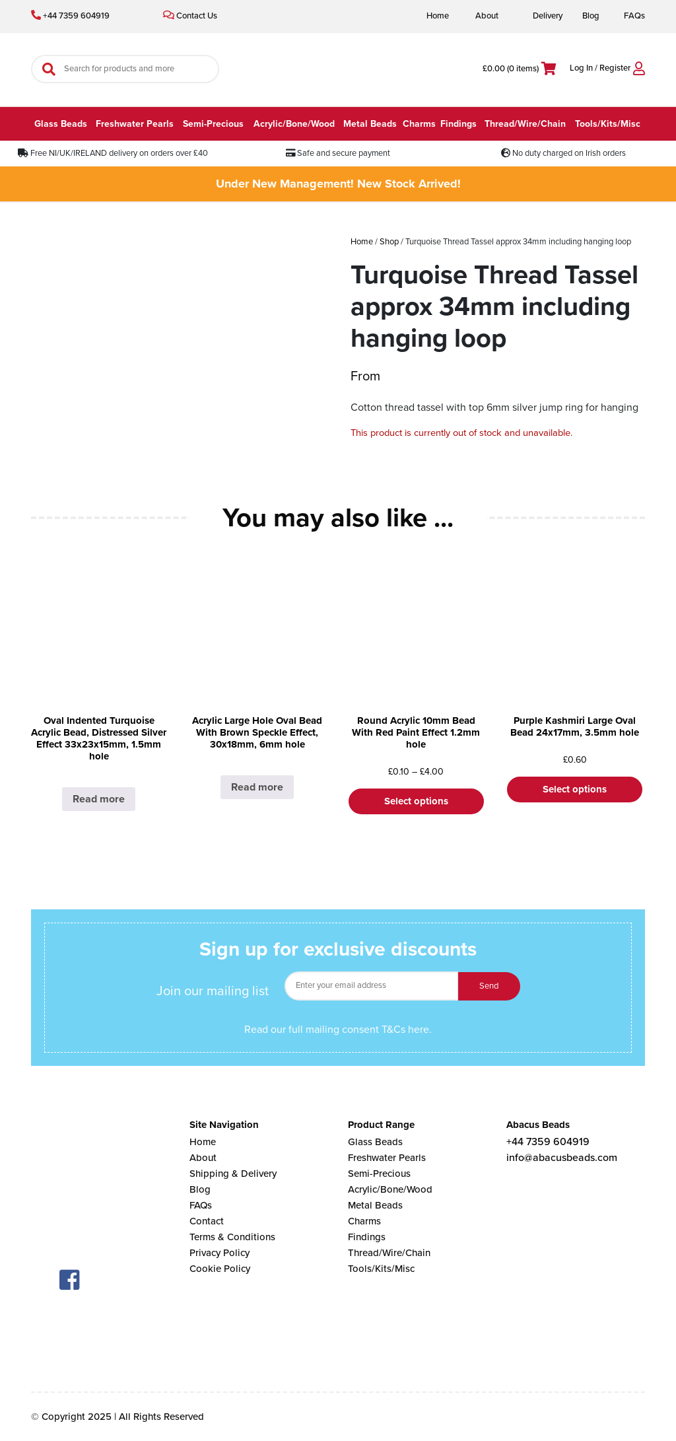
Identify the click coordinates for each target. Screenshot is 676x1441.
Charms (419, 123)
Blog (590, 16)
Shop (389, 241)
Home (437, 16)
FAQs (634, 16)
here (418, 1029)
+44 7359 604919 (70, 16)
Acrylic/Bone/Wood (294, 123)
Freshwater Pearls (135, 123)
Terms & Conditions (232, 1237)
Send (488, 986)
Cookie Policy (219, 1269)
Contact (206, 1221)
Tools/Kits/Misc (607, 123)
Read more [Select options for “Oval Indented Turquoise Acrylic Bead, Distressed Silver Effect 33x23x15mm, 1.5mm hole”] (99, 799)
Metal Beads (370, 123)
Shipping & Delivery (233, 1173)
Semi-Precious (213, 123)
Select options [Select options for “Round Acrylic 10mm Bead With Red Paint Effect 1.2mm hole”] (416, 801)
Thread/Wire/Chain (525, 123)
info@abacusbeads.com (561, 1157)
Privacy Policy (219, 1253)
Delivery (547, 16)
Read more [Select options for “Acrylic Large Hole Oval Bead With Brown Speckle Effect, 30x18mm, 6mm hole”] (257, 787)
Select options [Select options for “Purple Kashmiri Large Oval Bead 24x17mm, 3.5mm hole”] (575, 789)
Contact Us (190, 16)
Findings (458, 123)
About (486, 16)
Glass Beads (60, 123)
